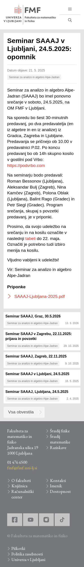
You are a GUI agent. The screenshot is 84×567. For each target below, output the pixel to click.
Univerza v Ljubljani (28, 559)
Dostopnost (60, 491)
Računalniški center (22, 494)
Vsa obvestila (21, 412)
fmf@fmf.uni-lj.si (22, 468)
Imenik (56, 486)
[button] (69, 9)
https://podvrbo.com (26, 165)
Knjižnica (19, 486)
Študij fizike (60, 431)
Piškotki (18, 548)
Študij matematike (60, 439)
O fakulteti (21, 480)
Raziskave (58, 447)
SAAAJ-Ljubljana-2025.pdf (39, 296)
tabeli (30, 238)
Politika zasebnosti (27, 554)
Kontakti (58, 480)
